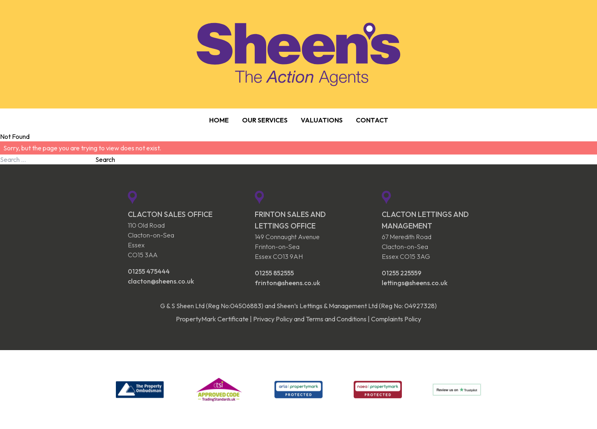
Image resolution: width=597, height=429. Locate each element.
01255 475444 (149, 271)
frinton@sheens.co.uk (287, 283)
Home (219, 120)
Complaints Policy (396, 319)
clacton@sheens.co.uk (161, 281)
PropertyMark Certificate (212, 319)
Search (105, 159)
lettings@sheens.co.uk (414, 283)
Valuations (322, 120)
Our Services (265, 120)
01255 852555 (274, 273)
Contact (372, 120)
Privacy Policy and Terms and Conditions (309, 319)
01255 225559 (402, 273)
